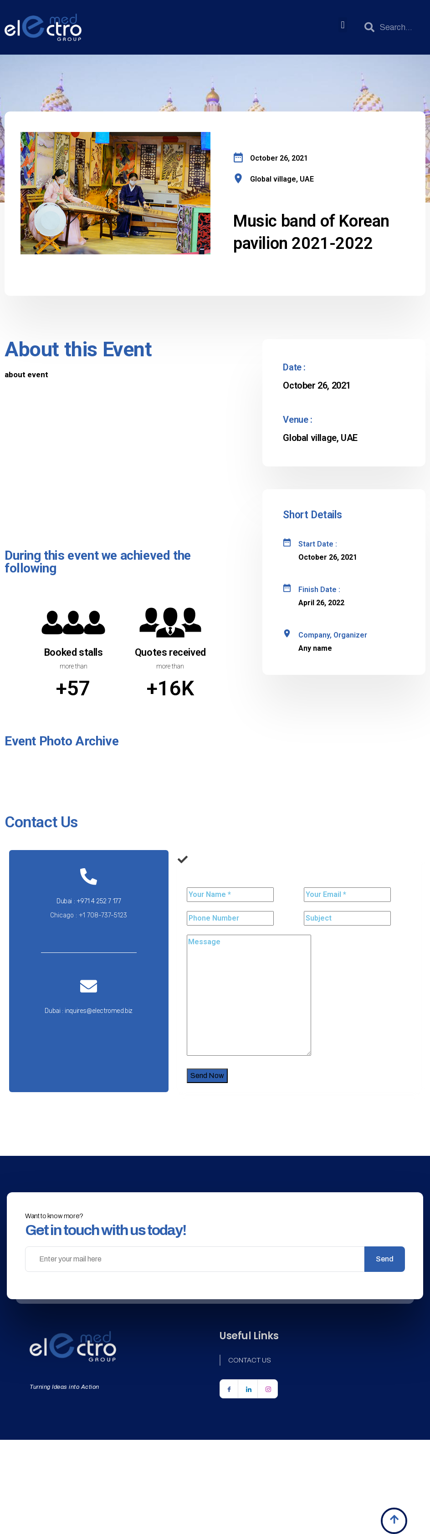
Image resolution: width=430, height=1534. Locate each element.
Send (385, 1259)
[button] (342, 24)
